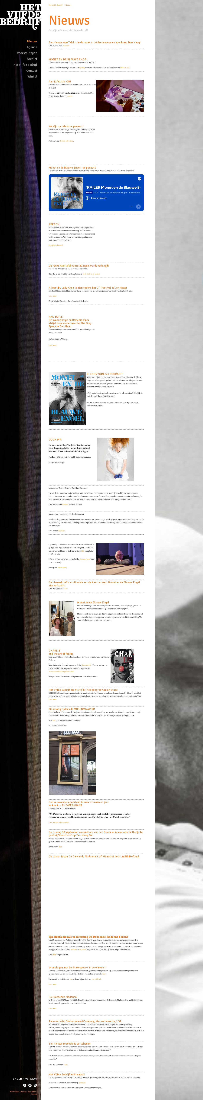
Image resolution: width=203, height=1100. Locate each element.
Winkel (32, 76)
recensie (65, 504)
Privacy (23, 1092)
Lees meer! (53, 345)
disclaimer (32, 1092)
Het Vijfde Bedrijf (25, 65)
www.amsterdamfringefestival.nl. (61, 671)
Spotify (82, 68)
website (74, 949)
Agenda (32, 47)
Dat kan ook (125, 68)
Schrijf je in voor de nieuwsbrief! (68, 30)
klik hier (66, 45)
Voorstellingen (27, 53)
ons (71, 979)
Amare (69, 96)
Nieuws (32, 41)
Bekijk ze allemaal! (56, 245)
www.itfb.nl (96, 979)
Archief (32, 59)
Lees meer (53, 296)
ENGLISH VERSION (25, 1078)
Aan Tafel (65, 265)
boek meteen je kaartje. (91, 274)
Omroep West (85, 559)
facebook (82, 949)
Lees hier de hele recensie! (59, 822)
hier (83, 551)
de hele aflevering (66, 141)
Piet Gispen (62, 567)
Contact (31, 71)
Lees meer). (86, 665)
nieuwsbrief (14, 1092)
